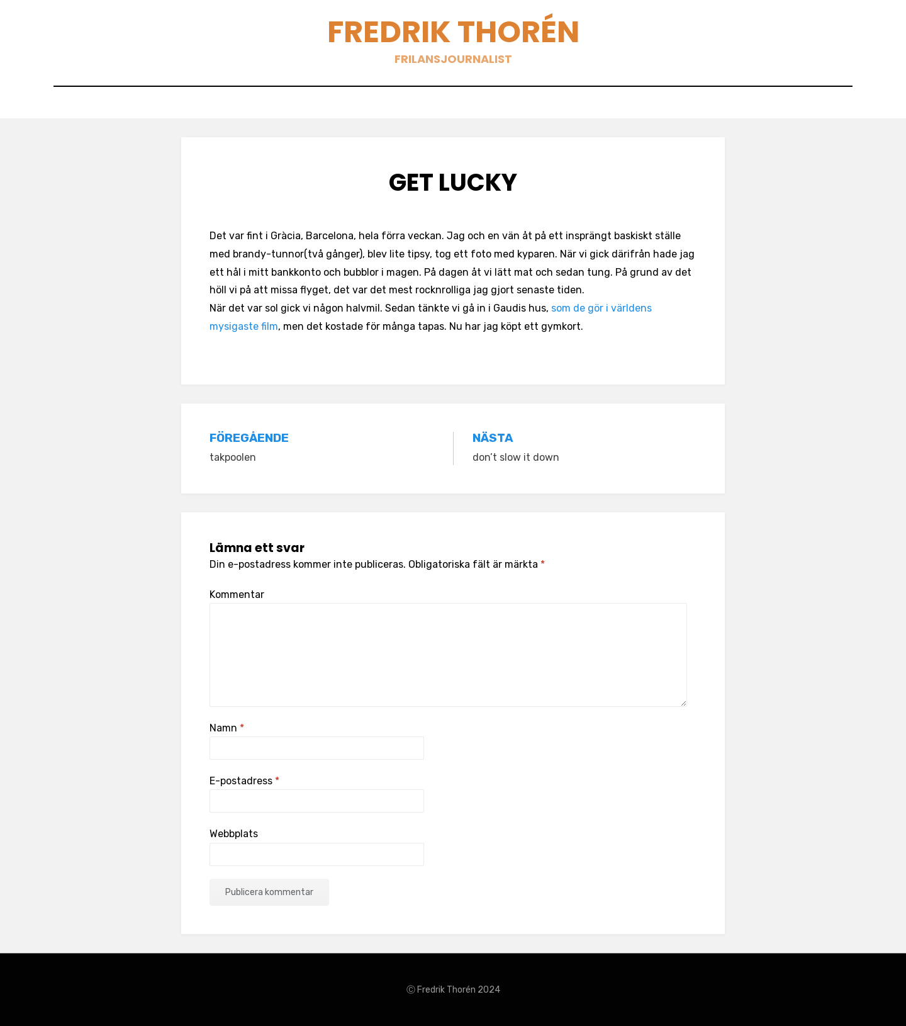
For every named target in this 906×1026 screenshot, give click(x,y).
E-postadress (244, 781)
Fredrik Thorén (453, 32)
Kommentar (237, 594)
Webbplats (234, 834)
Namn (227, 728)
